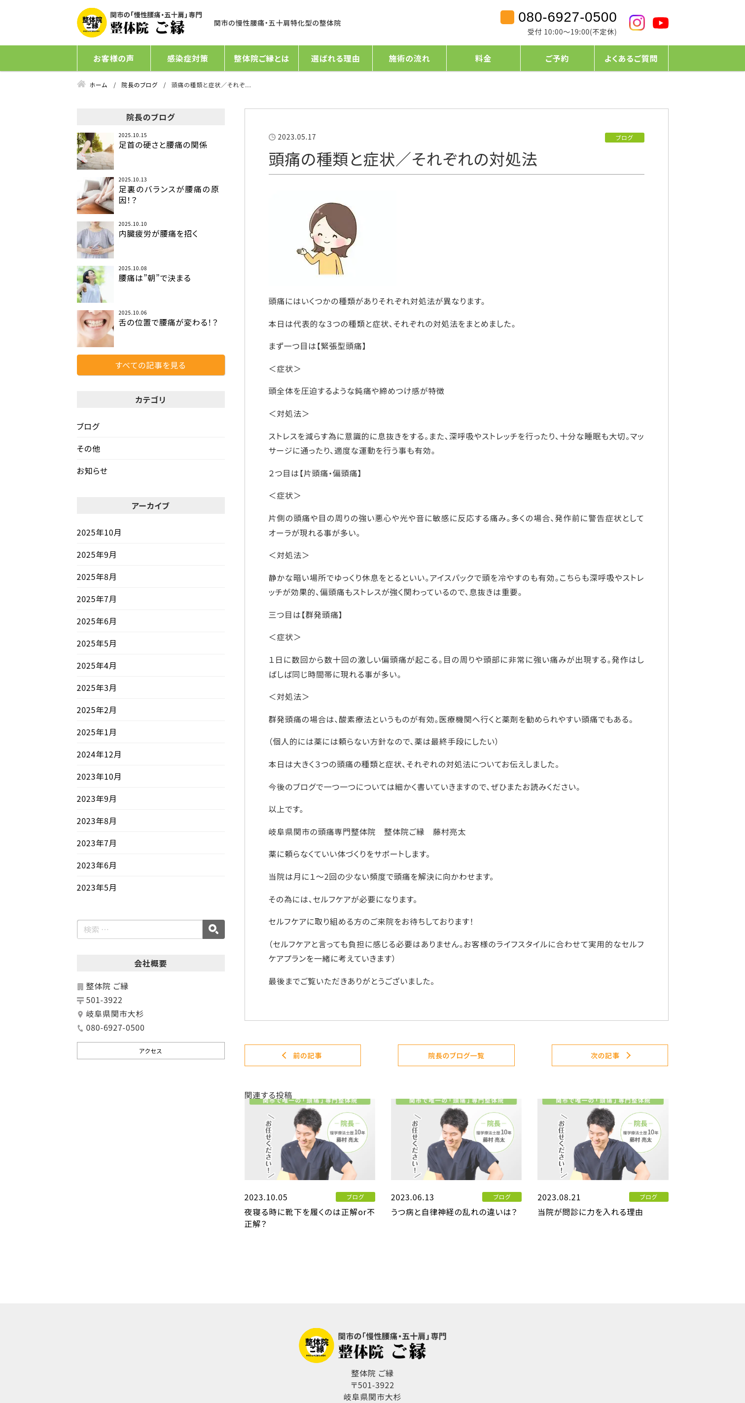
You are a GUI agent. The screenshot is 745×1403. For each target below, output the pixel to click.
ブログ (88, 426)
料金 (483, 58)
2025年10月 (99, 532)
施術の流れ (409, 58)
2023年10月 (99, 776)
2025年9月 (97, 554)
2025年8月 (97, 576)
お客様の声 (113, 58)
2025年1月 (97, 732)
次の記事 (605, 1055)
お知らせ (92, 470)
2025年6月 (97, 621)
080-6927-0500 (567, 17)
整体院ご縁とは (261, 58)
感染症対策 (188, 58)
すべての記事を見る (150, 365)
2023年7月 (97, 843)
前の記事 (307, 1055)
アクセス (150, 1050)
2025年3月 (97, 687)
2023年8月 (97, 821)
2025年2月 (97, 710)
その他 (89, 448)
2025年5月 (97, 643)
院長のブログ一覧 (456, 1055)
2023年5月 (97, 887)
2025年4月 (97, 665)
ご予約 (557, 58)
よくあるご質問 (631, 58)
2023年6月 (97, 865)
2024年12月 (99, 754)
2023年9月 (97, 798)
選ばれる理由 (335, 58)
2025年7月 (97, 599)
